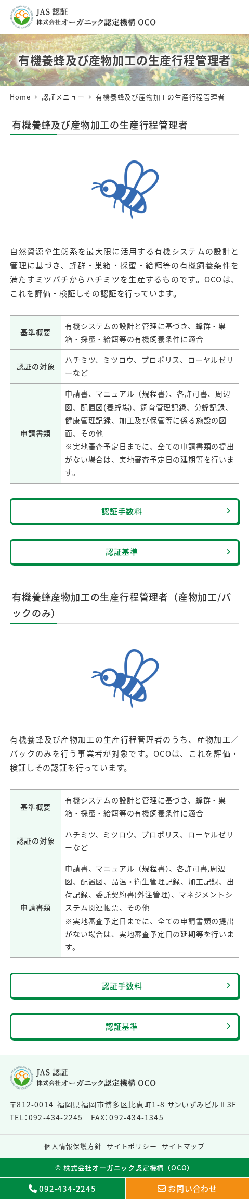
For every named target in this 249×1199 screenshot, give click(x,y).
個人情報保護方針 (72, 1146)
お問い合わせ (192, 1188)
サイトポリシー (132, 1146)
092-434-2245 (67, 1188)
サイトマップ (183, 1146)
